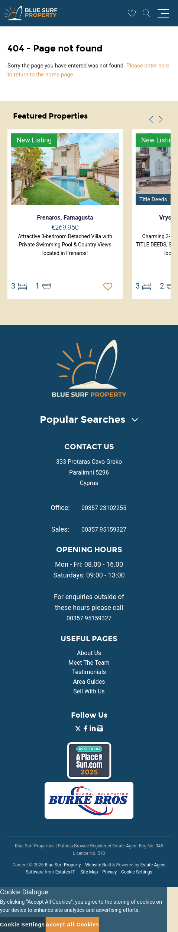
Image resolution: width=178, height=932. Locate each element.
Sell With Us (88, 691)
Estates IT (65, 872)
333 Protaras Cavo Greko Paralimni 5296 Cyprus (89, 472)
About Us (89, 653)
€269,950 (64, 227)
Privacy (109, 872)
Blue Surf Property (63, 865)
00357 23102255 (103, 507)
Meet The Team (88, 662)
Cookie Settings (136, 872)
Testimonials (89, 672)
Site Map (89, 872)
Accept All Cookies (72, 925)
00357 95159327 (103, 529)
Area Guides (89, 681)
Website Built (98, 865)
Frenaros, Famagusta (65, 217)
